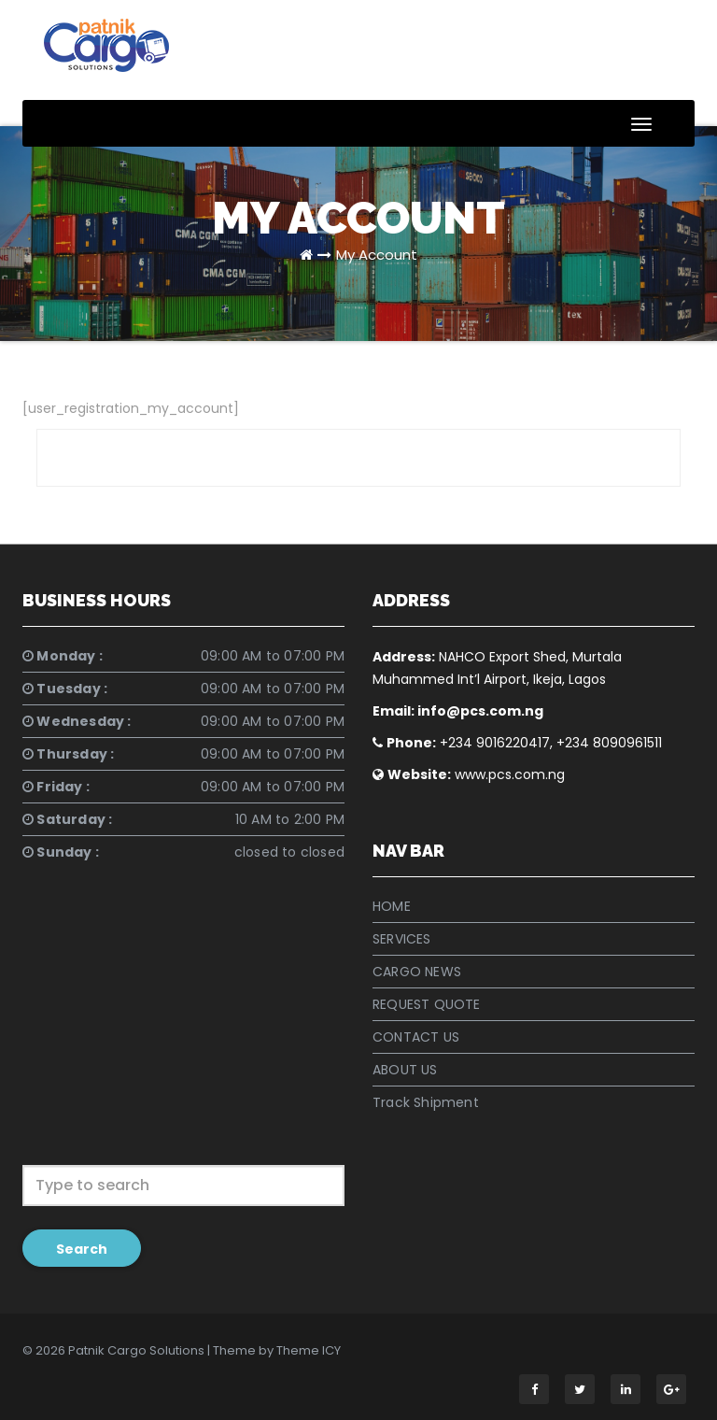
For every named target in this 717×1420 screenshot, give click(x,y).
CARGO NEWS (417, 971)
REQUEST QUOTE (427, 1004)
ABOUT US (405, 1069)
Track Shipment (426, 1102)
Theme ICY (308, 1350)
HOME (392, 906)
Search (81, 1249)
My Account (376, 254)
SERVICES (402, 939)
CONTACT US (416, 1037)
